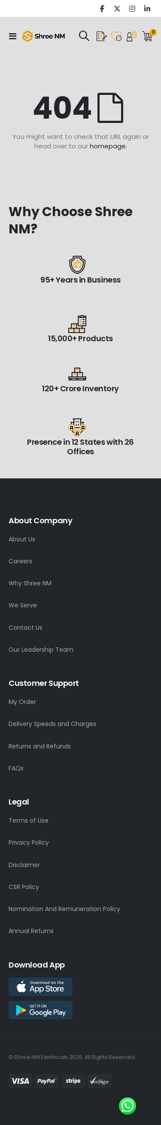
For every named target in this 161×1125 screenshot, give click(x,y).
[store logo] (43, 36)
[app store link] (41, 986)
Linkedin (147, 8)
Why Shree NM (30, 583)
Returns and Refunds (40, 746)
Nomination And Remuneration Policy (64, 909)
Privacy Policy (29, 842)
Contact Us (26, 627)
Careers (20, 561)
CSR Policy (24, 887)
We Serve (23, 605)
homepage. (108, 146)
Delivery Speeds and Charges (52, 724)
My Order (22, 702)
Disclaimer (24, 865)
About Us (22, 539)
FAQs (16, 768)
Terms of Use (29, 820)
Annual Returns (31, 931)
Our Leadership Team (41, 649)
